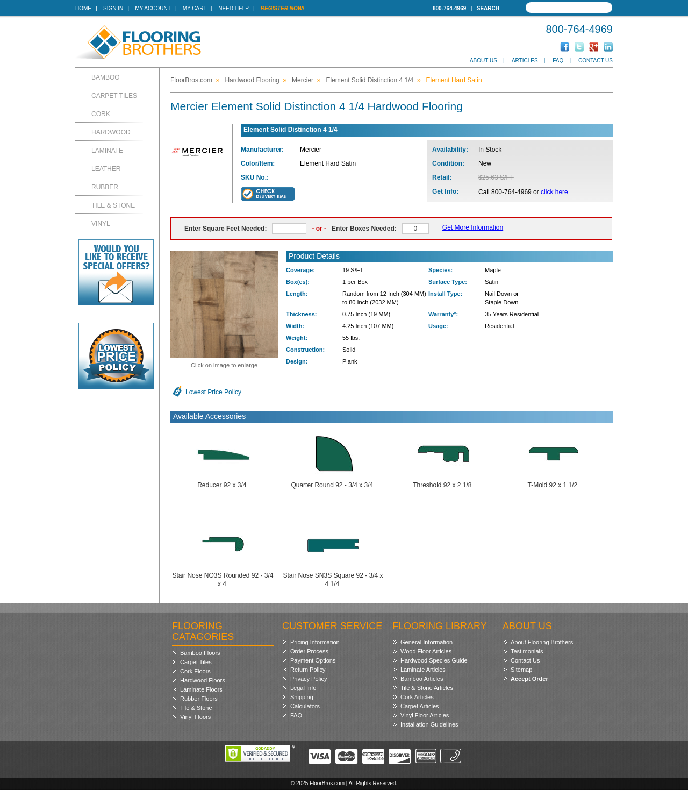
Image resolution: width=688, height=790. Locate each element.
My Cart (194, 8)
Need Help (233, 8)
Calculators (305, 706)
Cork (100, 114)
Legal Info (303, 688)
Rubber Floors (199, 698)
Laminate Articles (423, 669)
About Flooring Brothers (542, 642)
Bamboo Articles (421, 678)
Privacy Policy (308, 678)
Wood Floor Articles (426, 651)
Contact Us (595, 60)
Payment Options (312, 660)
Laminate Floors (201, 689)
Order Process (309, 651)
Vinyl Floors (195, 717)
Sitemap (521, 669)
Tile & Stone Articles (426, 688)
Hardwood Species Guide (434, 660)
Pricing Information (315, 642)
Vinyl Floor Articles (424, 715)
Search (488, 8)
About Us (483, 60)
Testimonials (527, 651)
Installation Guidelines (429, 724)
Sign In (113, 8)
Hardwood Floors (202, 680)
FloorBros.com (191, 80)
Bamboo (105, 77)
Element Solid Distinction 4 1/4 (369, 80)
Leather (105, 169)
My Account (152, 8)
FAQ (558, 60)
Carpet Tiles (114, 95)
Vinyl (100, 223)
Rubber (104, 187)
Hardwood (111, 132)
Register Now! (283, 8)
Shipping (301, 697)
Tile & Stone (113, 205)
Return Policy (307, 669)
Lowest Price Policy (213, 392)
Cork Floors (195, 671)
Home (83, 8)
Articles (525, 60)
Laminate (107, 150)
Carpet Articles (419, 706)
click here (554, 192)
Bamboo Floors (200, 653)
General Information (426, 642)
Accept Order (529, 678)
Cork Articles (417, 697)
